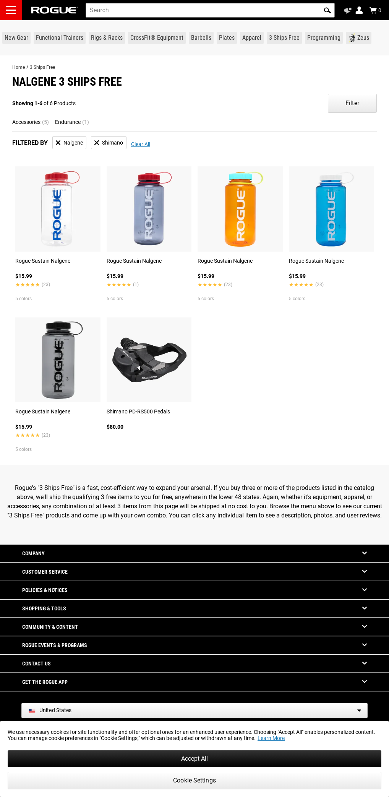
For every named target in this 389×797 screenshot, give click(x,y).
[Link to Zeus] (358, 38)
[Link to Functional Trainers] (60, 38)
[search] (210, 10)
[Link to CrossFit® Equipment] (157, 38)
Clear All (140, 144)
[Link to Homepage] (54, 10)
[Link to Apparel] (252, 38)
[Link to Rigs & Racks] (107, 38)
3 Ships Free (42, 67)
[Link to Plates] (227, 38)
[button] (327, 10)
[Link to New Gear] (16, 38)
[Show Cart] (375, 10)
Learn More (271, 738)
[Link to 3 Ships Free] (284, 38)
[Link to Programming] (324, 38)
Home (18, 67)
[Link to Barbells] (201, 38)
